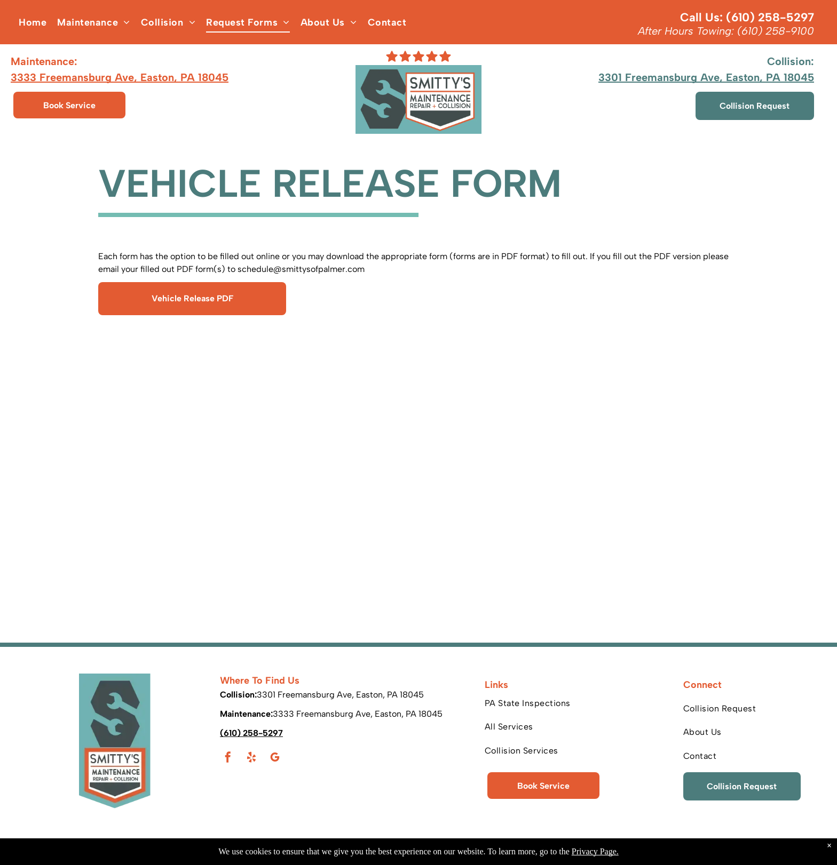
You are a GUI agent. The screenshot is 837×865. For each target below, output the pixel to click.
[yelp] (251, 758)
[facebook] (228, 758)
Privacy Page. (595, 851)
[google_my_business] (275, 758)
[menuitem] (32, 22)
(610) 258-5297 (770, 17)
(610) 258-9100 (775, 31)
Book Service (69, 105)
